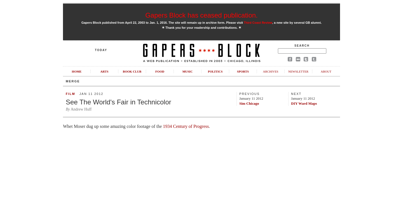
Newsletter (298, 71)
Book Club (132, 71)
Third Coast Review (258, 22)
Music (187, 71)
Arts (104, 71)
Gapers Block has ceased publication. (201, 15)
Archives (270, 71)
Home (77, 71)
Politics (215, 71)
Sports (243, 71)
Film (70, 93)
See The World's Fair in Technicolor (118, 102)
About (326, 71)
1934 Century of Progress (186, 126)
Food (159, 71)
